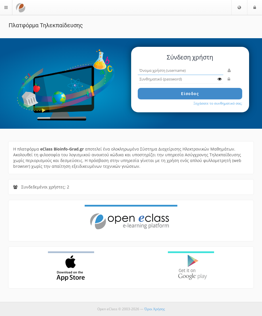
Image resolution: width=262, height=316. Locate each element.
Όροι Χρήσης (154, 309)
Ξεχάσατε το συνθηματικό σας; (217, 103)
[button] (239, 7)
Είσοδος (190, 93)
